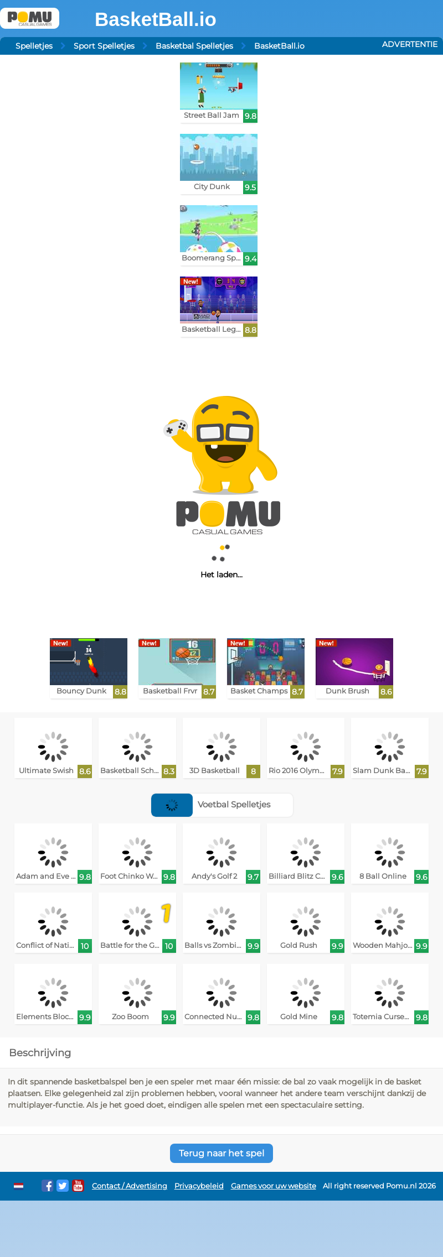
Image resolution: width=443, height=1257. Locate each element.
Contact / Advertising (129, 1186)
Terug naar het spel (221, 1153)
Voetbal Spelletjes (210, 804)
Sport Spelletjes (104, 46)
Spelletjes (34, 46)
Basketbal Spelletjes (194, 46)
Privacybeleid (199, 1186)
